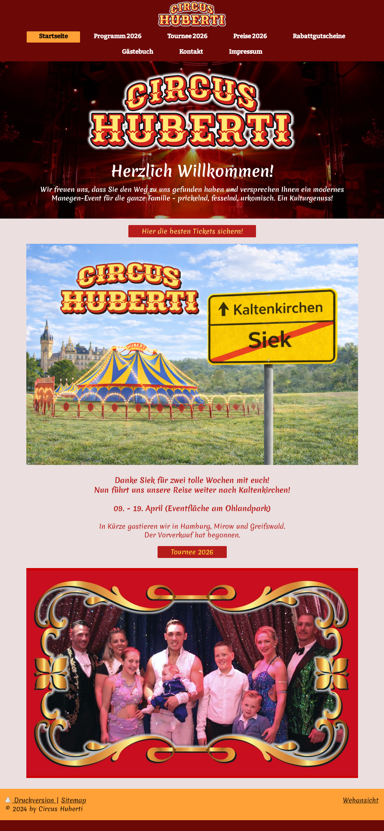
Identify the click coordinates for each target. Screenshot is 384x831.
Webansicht (361, 800)
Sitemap (73, 800)
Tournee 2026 (192, 552)
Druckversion (30, 800)
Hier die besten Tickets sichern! (192, 231)
